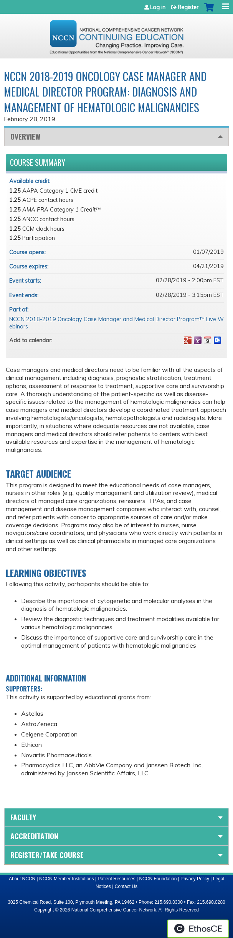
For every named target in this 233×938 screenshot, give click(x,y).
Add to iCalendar (208, 340)
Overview (25, 136)
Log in (157, 7)
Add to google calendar (188, 340)
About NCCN (22, 878)
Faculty (23, 817)
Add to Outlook (217, 340)
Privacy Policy (194, 878)
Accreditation (34, 835)
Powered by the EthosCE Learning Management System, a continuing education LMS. (198, 929)
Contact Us (126, 886)
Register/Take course (47, 854)
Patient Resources (117, 878)
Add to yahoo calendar (198, 340)
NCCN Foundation (158, 878)
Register (188, 7)
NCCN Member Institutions (66, 878)
